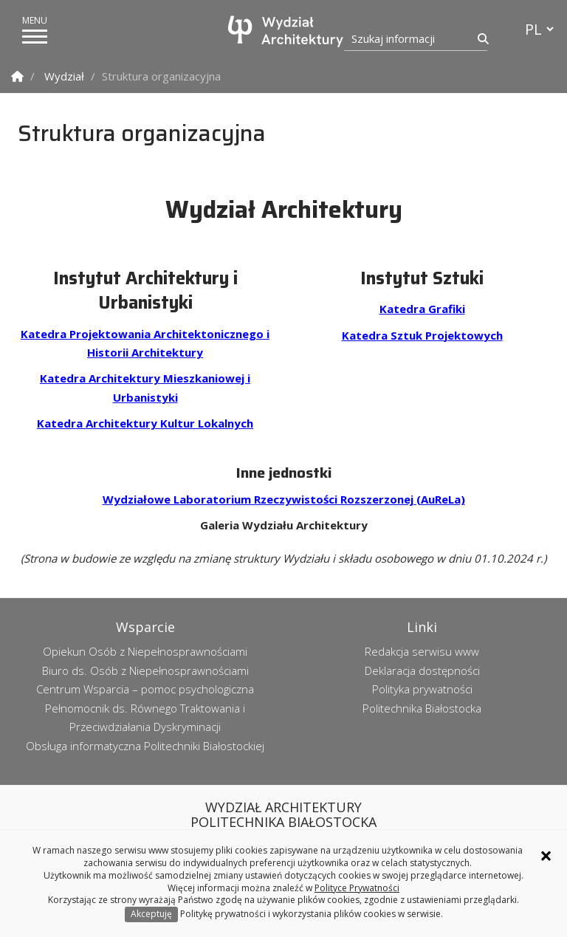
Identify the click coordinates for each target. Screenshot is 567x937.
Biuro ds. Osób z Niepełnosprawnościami (145, 670)
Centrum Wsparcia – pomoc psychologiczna (145, 689)
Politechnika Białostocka (421, 708)
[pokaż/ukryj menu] (34, 36)
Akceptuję (151, 913)
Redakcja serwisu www (422, 651)
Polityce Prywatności (357, 888)
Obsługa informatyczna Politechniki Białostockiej (145, 745)
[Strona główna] (287, 31)
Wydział (64, 76)
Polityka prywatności (422, 689)
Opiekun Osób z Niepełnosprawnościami (145, 651)
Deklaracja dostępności (422, 670)
